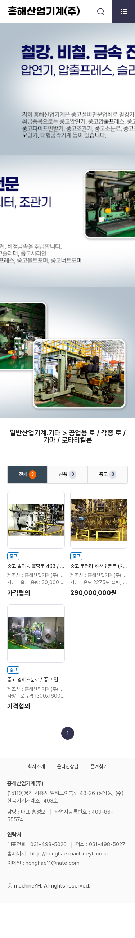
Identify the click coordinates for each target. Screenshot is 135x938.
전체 (27, 474)
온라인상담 (67, 766)
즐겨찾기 (99, 766)
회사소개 (36, 766)
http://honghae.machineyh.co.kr (69, 853)
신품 (67, 474)
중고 (107, 474)
